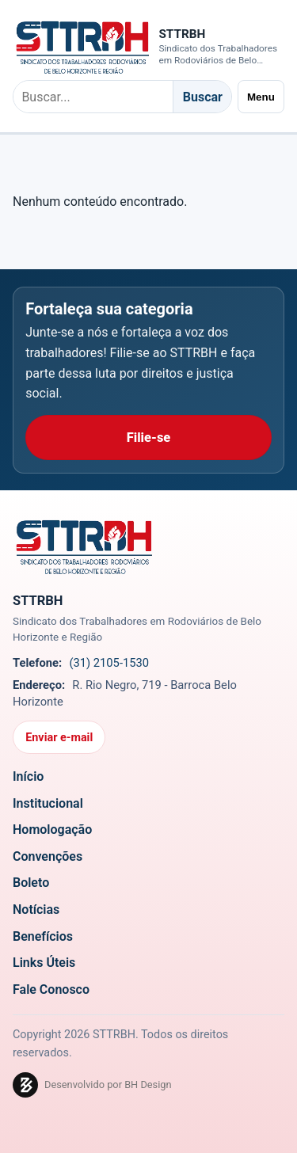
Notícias (36, 909)
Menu (261, 97)
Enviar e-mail (59, 737)
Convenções (47, 856)
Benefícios (43, 935)
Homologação (52, 829)
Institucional (48, 802)
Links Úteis (44, 962)
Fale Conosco (51, 989)
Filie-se (149, 437)
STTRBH (181, 34)
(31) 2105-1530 (109, 663)
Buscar (203, 97)
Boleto (31, 882)
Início (28, 776)
